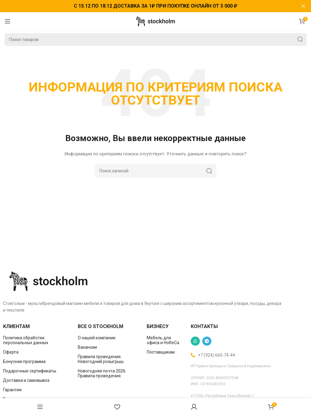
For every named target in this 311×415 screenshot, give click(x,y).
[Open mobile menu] (8, 21)
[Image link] (48, 280)
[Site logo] (155, 20)
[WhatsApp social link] (195, 341)
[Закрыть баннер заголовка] (303, 6)
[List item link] (36, 340)
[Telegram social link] (206, 341)
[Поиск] (155, 39)
